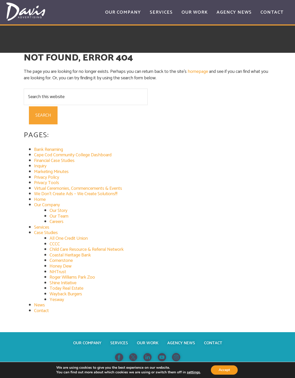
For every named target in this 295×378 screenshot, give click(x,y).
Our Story (58, 210)
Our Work (147, 343)
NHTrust (58, 272)
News (39, 305)
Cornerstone (61, 260)
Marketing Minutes (51, 172)
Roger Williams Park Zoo (72, 277)
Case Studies (46, 233)
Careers (56, 222)
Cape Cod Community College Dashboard (72, 155)
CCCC (55, 244)
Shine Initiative (63, 283)
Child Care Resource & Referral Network (87, 249)
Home (40, 199)
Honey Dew (60, 266)
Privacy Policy (46, 177)
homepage (198, 71)
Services (41, 227)
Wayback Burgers (66, 294)
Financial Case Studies (54, 161)
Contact (41, 311)
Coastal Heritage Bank (70, 255)
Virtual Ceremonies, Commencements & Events (78, 188)
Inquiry (40, 166)
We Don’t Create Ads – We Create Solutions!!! (75, 194)
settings (193, 372)
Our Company (47, 205)
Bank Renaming (48, 149)
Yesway (57, 300)
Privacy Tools (46, 183)
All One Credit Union (69, 238)
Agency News (181, 343)
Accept (224, 369)
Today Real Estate (66, 288)
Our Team (59, 216)
